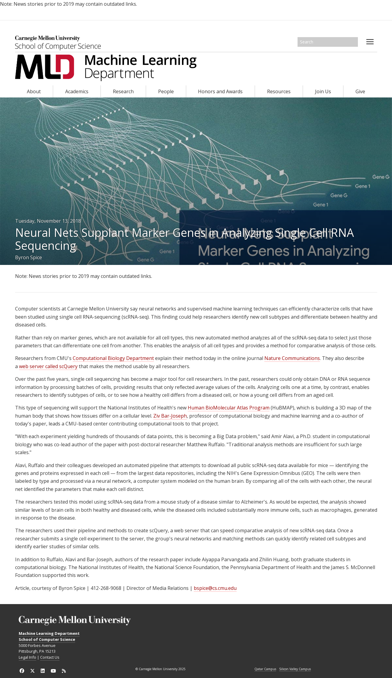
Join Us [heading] (323, 91)
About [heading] (34, 91)
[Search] (328, 42)
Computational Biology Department (113, 358)
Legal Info (27, 657)
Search (353, 42)
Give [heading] (360, 91)
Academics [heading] (76, 91)
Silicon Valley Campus (295, 669)
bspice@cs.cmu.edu (215, 588)
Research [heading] (123, 91)
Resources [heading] (279, 91)
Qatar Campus (265, 669)
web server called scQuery (48, 366)
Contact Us (49, 657)
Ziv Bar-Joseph (170, 415)
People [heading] (166, 91)
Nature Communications (292, 358)
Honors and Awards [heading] (220, 91)
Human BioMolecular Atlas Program (228, 407)
